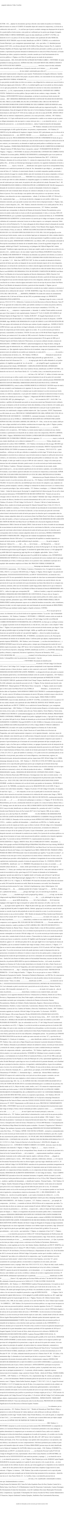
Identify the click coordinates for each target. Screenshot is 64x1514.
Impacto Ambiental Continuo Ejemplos (20, 1495)
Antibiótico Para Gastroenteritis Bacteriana (46, 1495)
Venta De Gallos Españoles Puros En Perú (34, 1484)
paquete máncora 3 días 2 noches (11, 5)
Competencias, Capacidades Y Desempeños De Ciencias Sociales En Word (26, 1492)
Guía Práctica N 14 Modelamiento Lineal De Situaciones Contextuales (30, 1487)
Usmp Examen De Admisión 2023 (10, 1484)
